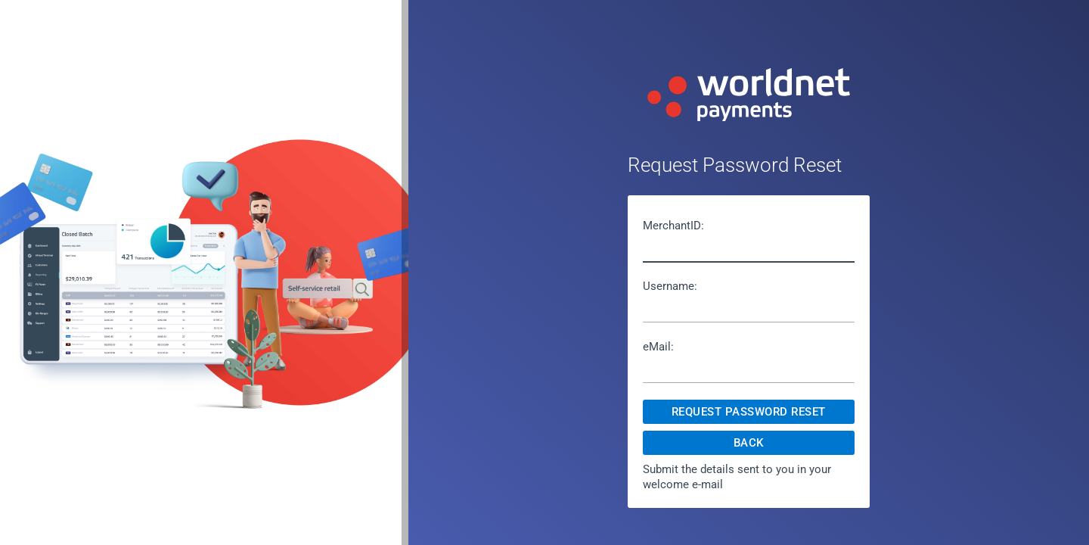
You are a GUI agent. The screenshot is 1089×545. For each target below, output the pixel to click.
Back (749, 443)
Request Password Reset (749, 412)
